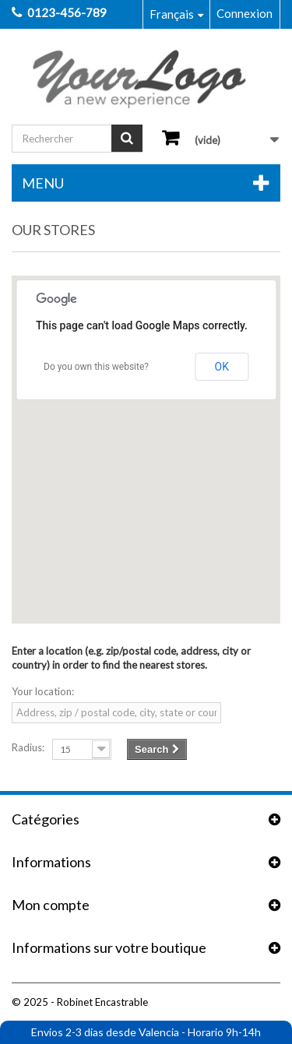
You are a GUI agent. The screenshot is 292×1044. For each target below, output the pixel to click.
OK (222, 366)
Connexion (244, 13)
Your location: (43, 691)
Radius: (28, 747)
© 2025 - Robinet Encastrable (80, 1002)
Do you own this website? (96, 366)
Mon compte (51, 904)
